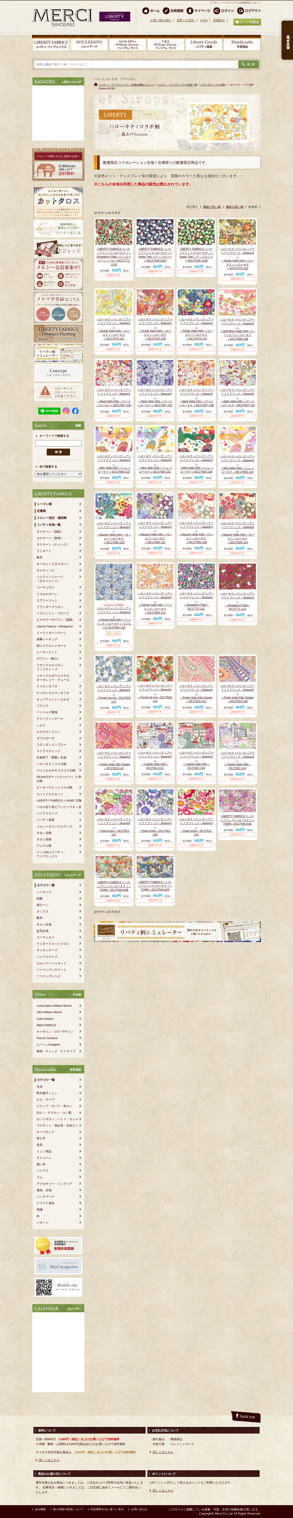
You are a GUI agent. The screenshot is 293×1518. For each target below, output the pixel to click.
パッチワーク (45, 1196)
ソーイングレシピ (48, 976)
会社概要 (40, 1509)
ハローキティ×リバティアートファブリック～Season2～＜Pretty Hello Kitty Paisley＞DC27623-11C (196, 693)
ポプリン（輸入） (48, 658)
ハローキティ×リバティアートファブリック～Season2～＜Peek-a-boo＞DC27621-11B (155, 827)
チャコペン (44, 1158)
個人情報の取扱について (68, 1509)
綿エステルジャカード (51, 645)
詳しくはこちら (49, 1460)
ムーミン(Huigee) (48, 1044)
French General (47, 1038)
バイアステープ (47, 813)
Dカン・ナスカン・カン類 (54, 1112)
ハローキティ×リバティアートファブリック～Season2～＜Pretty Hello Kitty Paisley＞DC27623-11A (114, 760)
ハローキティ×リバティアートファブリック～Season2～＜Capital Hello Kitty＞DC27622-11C (155, 760)
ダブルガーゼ (45, 738)
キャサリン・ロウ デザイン (55, 1031)
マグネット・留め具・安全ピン (57, 1125)
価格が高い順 (235, 206)
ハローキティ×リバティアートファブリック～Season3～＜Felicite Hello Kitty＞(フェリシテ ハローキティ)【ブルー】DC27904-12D (114, 616)
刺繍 (40, 1209)
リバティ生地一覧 (49, 524)
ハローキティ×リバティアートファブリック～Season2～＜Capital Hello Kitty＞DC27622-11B (196, 760)
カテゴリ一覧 (46, 885)
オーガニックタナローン (53, 564)
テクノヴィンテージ (50, 718)
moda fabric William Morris (54, 1005)
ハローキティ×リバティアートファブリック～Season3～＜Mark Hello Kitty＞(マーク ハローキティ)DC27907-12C (155, 397)
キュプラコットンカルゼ (53, 699)
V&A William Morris (49, 1012)
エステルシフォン (48, 731)
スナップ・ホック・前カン (54, 1106)
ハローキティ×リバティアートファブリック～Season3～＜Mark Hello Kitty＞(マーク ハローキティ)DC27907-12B (196, 397)
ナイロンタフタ (47, 686)
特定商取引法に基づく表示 (107, 1509)
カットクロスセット (50, 794)
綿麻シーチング (47, 639)
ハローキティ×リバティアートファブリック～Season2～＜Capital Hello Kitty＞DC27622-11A (237, 760)
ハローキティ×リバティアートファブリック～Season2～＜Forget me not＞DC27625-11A (155, 693)
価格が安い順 (212, 206)
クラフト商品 (45, 1203)
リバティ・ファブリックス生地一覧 (177, 84)
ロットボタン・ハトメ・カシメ (57, 1119)
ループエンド (45, 1132)
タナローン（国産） (50, 531)
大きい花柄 (44, 833)
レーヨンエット (47, 652)
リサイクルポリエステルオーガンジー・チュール (53, 678)
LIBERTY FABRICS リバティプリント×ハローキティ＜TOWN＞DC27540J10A (155, 886)
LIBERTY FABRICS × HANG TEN (59, 800)
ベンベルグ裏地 (47, 712)
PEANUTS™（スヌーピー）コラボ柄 (58, 779)
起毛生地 (43, 931)
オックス (43, 911)
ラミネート (44, 551)
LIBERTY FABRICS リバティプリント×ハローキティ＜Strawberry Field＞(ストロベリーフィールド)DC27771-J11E (114, 256)
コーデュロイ (45, 587)
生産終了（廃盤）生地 (51, 757)
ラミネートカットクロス (53, 943)
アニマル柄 (44, 845)
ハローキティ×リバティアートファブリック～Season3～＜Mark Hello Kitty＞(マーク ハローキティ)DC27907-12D (113, 397)
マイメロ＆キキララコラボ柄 (56, 770)
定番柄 (41, 511)
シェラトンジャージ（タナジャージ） (50, 579)
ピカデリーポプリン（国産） (56, 619)
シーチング (44, 892)
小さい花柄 (44, 839)
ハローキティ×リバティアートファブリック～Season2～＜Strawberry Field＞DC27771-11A (237, 601)
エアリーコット (47, 600)
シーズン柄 (44, 504)
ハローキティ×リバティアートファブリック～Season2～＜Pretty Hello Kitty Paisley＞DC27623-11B (237, 693)
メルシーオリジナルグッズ (54, 826)
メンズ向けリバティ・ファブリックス (51, 854)
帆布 (40, 557)
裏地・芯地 (44, 1190)
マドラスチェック (48, 751)
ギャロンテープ (47, 950)
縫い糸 (41, 1164)
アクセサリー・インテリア (54, 1183)
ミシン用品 (44, 1151)
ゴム (40, 1177)
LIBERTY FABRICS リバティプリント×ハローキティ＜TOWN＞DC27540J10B (114, 886)
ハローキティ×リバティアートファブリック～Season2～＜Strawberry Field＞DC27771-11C (196, 601)
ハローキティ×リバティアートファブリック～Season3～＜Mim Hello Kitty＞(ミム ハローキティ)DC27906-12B (196, 464)
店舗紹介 (219, 20)
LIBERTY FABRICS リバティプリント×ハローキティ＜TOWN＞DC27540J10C (237, 820)
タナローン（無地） (50, 538)
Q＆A (203, 20)
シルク (41, 725)
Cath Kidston (45, 1018)
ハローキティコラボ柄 (51, 764)
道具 (40, 1144)
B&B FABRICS (46, 1025)
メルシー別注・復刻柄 (52, 518)
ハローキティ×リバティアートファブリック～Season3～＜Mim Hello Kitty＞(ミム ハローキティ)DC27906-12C (155, 464)
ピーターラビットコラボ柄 (54, 787)
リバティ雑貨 (45, 820)
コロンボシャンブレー (51, 744)
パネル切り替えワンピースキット (59, 807)
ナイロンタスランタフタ (53, 693)
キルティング (45, 570)
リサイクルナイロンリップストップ (50, 667)
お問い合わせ (139, 1509)
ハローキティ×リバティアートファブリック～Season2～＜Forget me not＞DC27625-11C (113, 694)
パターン (43, 1222)
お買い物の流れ (160, 20)
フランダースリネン (50, 607)
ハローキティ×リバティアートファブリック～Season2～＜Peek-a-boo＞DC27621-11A (196, 827)
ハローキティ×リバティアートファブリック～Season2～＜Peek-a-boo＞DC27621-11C (114, 827)
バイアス (43, 1170)
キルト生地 (44, 924)
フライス (43, 705)
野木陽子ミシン (47, 1093)
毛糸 (40, 1086)
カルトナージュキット (51, 963)
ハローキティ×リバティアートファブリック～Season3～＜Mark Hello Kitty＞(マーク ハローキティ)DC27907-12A (237, 397)
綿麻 (40, 898)
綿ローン (43, 905)
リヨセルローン (47, 594)
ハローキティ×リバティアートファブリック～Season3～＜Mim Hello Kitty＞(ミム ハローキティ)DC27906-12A (237, 464)
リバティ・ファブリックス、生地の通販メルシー (126, 84)
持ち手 (41, 1138)
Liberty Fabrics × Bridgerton (55, 626)
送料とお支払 (186, 20)
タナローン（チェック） (53, 544)
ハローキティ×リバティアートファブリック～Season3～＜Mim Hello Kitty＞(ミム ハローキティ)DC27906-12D (114, 464)
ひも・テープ (45, 1099)
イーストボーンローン (51, 633)
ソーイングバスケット (51, 969)
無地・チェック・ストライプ (56, 1051)
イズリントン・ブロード (53, 613)
